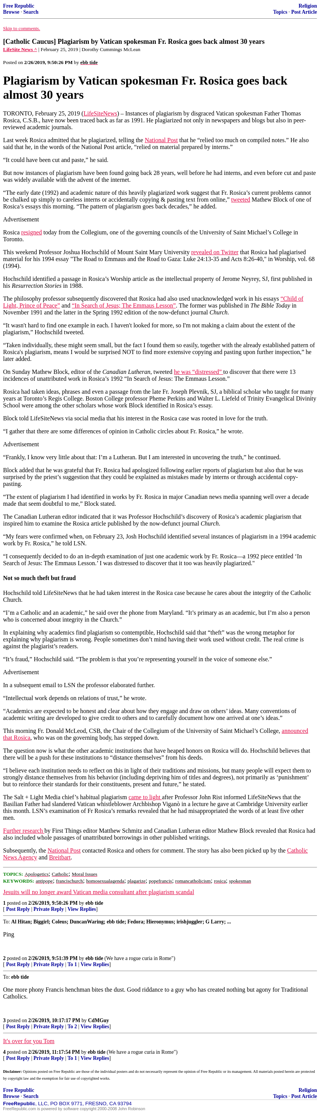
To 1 (72, 964)
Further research (23, 830)
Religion (308, 6)
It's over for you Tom (29, 1041)
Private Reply (49, 909)
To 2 (72, 1026)
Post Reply (18, 909)
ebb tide (94, 903)
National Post (161, 140)
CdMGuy (98, 1020)
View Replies (82, 909)
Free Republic (18, 6)
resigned (31, 232)
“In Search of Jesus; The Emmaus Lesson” (124, 305)
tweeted (240, 199)
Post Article (304, 12)
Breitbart (60, 857)
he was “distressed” (198, 372)
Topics (280, 12)
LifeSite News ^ (20, 49)
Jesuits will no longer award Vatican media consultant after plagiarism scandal (98, 892)
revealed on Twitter (214, 252)
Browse (11, 12)
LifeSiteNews (100, 113)
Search (31, 12)
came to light (145, 797)
